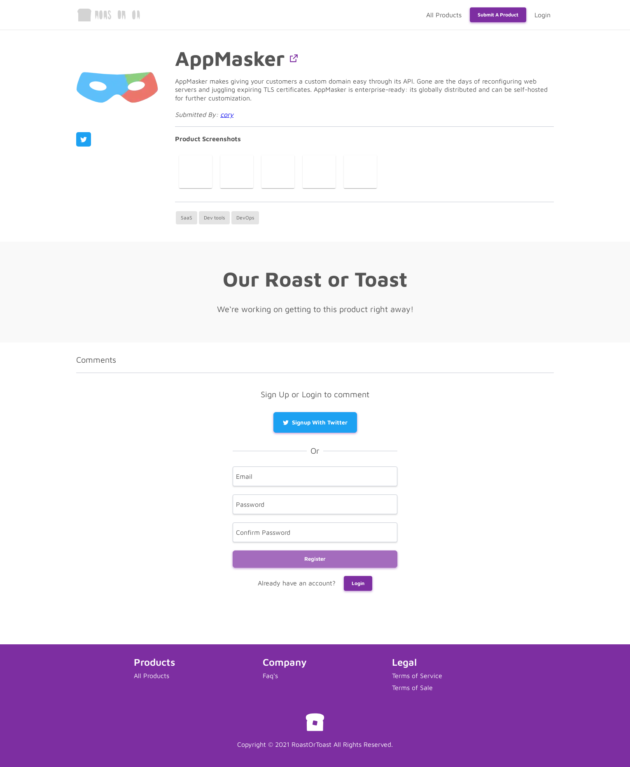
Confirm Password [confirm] (263, 532)
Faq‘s (270, 675)
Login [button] (358, 583)
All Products (444, 15)
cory (226, 114)
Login (542, 15)
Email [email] (244, 476)
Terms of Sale (412, 687)
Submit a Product (498, 15)
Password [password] (250, 504)
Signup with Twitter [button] (315, 422)
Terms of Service (417, 675)
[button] (294, 58)
